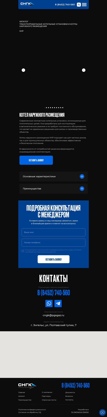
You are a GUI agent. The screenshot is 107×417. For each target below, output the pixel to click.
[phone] (53, 243)
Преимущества (24, 400)
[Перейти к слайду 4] (50, 107)
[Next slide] (83, 70)
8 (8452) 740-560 (65, 4)
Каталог (23, 21)
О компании (47, 392)
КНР (21, 31)
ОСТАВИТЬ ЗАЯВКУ (53, 259)
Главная (21, 392)
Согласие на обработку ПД (29, 412)
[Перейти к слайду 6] (54, 107)
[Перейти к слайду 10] (62, 107)
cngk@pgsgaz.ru (53, 315)
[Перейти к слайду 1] (44, 107)
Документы (70, 392)
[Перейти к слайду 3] (48, 107)
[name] (53, 232)
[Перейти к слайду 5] (52, 107)
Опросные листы (49, 400)
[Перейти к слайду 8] (58, 107)
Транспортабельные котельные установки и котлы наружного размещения (48, 25)
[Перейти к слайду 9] (60, 107)
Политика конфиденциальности (32, 410)
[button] (36, 160)
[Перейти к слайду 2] (46, 107)
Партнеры (46, 396)
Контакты (69, 400)
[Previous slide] (23, 70)
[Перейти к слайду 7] (56, 107)
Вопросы (69, 396)
